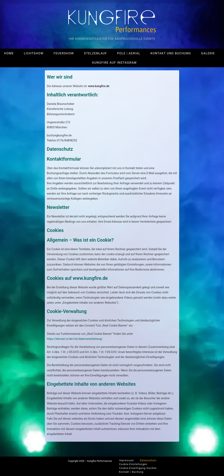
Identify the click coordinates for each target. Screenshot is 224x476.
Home (9, 53)
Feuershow (64, 53)
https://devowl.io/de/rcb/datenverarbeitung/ (74, 338)
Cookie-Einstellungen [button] (133, 464)
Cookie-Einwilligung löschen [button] (138, 468)
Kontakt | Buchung (131, 472)
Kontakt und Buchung (170, 53)
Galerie (208, 53)
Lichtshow (33, 53)
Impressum (126, 460)
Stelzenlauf (95, 53)
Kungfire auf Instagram (114, 62)
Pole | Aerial (128, 53)
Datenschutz (148, 460)
